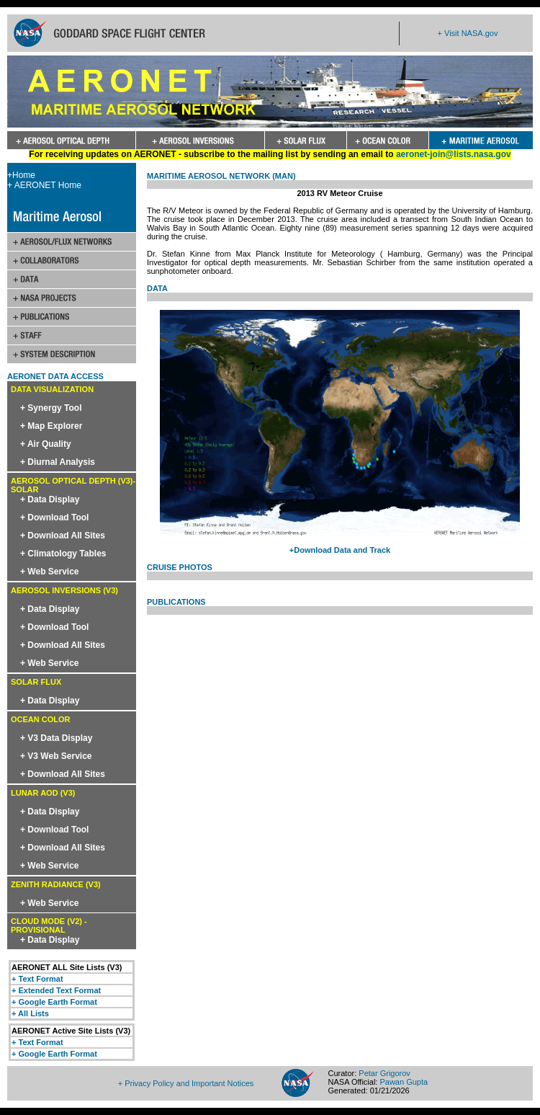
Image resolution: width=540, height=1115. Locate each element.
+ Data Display (49, 499)
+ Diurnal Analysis (57, 462)
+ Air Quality (45, 444)
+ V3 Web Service (56, 756)
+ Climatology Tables (63, 553)
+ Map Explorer (51, 426)
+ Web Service (49, 572)
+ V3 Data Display (56, 738)
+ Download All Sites (62, 535)
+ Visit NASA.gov (468, 33)
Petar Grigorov (384, 1073)
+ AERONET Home (44, 185)
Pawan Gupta (403, 1082)
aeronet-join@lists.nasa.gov (453, 154)
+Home (21, 175)
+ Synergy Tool (50, 408)
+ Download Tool (54, 517)
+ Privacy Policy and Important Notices (186, 1083)
